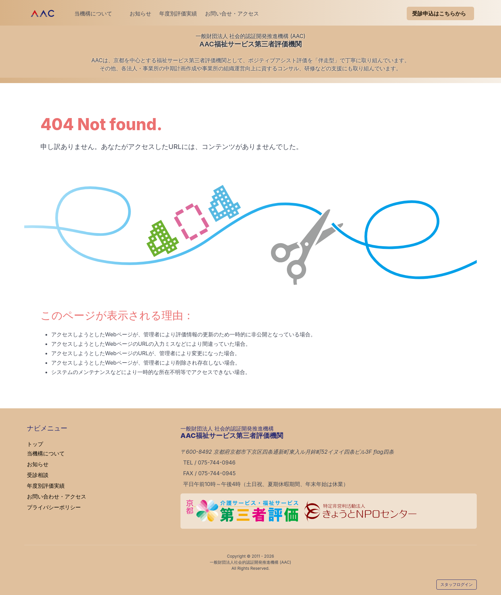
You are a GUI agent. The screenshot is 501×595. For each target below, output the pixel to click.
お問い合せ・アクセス (232, 13)
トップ (35, 444)
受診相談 (37, 475)
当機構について (93, 13)
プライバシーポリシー (54, 507)
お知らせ (135, 13)
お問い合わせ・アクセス (56, 496)
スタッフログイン (456, 584)
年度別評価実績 (178, 13)
